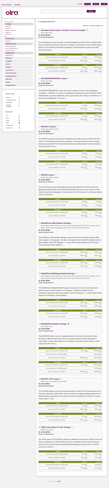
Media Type (9, 58)
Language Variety (10, 85)
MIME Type (9, 79)
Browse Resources (7, 4)
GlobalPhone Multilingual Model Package (57, 273)
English (7, 28)
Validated (8, 67)
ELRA (59, 481)
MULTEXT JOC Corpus (50, 379)
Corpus (7, 41)
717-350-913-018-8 (48, 434)
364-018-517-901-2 (48, 331)
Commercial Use (10, 46)
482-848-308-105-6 (48, 37)
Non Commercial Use (11, 48)
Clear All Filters (10, 21)
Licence (8, 64)
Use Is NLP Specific (11, 73)
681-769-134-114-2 (48, 85)
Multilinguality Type (11, 76)
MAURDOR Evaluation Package (53, 324)
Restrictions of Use (11, 43)
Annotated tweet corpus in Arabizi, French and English (63, 30)
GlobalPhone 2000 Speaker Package (55, 223)
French (7, 26)
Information (17, 4)
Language (8, 24)
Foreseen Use (9, 70)
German (8, 34)
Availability (9, 61)
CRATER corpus (47, 175)
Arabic (7, 32)
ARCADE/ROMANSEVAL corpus (54, 78)
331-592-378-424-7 (48, 232)
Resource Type (10, 38)
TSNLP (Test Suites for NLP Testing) (55, 427)
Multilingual (8, 55)
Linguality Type (10, 53)
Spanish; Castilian (10, 30)
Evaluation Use (9, 50)
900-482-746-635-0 (48, 386)
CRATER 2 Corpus (48, 127)
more (5, 36)
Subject (8, 82)
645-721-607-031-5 (48, 182)
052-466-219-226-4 (48, 133)
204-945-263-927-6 (48, 282)
